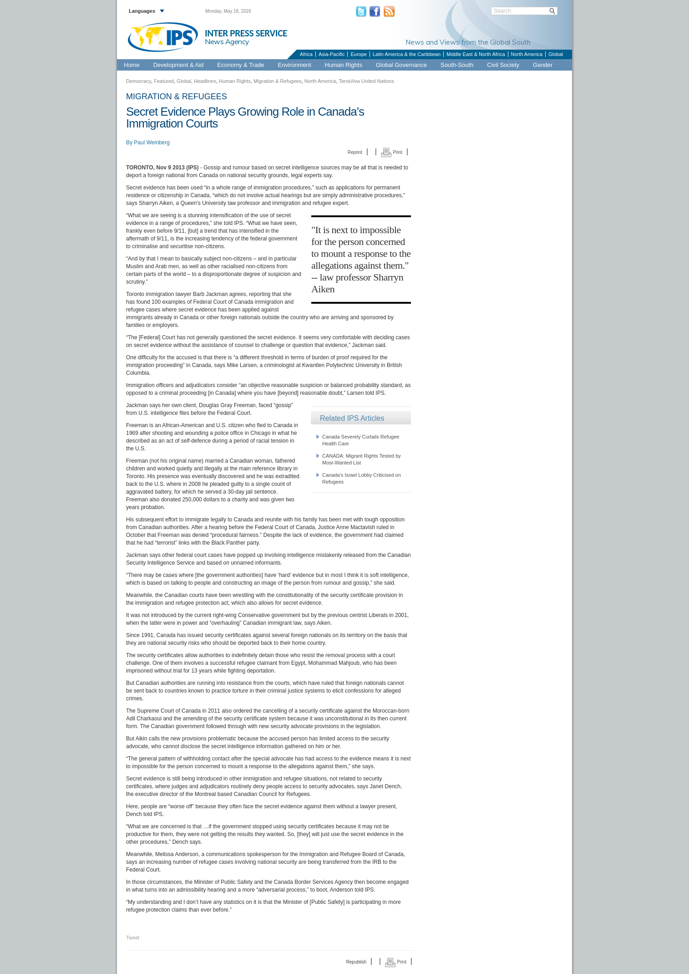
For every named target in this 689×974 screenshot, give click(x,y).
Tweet (132, 937)
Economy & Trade (240, 64)
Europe (358, 54)
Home (132, 64)
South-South (457, 64)
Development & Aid (178, 64)
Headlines (205, 81)
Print (391, 152)
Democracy (138, 81)
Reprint (355, 152)
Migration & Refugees (277, 81)
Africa (306, 54)
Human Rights (343, 64)
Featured (164, 81)
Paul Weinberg (152, 142)
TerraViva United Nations (366, 81)
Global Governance (401, 64)
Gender (542, 64)
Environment (294, 64)
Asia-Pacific (331, 54)
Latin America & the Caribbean (407, 54)
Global (555, 54)
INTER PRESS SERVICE (246, 33)
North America (527, 54)
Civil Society (503, 64)
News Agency (227, 41)
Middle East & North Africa (475, 54)
